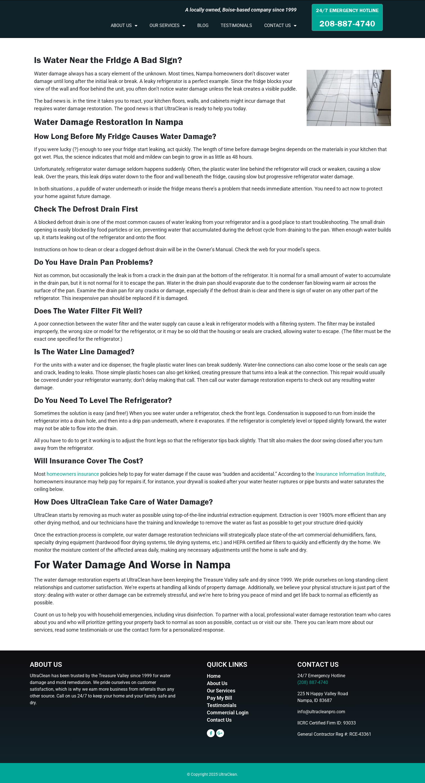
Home (214, 676)
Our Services (167, 26)
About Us (124, 26)
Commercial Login (227, 712)
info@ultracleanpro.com (321, 711)
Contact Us (280, 26)
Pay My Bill (219, 698)
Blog (203, 25)
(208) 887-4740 (312, 682)
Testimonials (236, 25)
